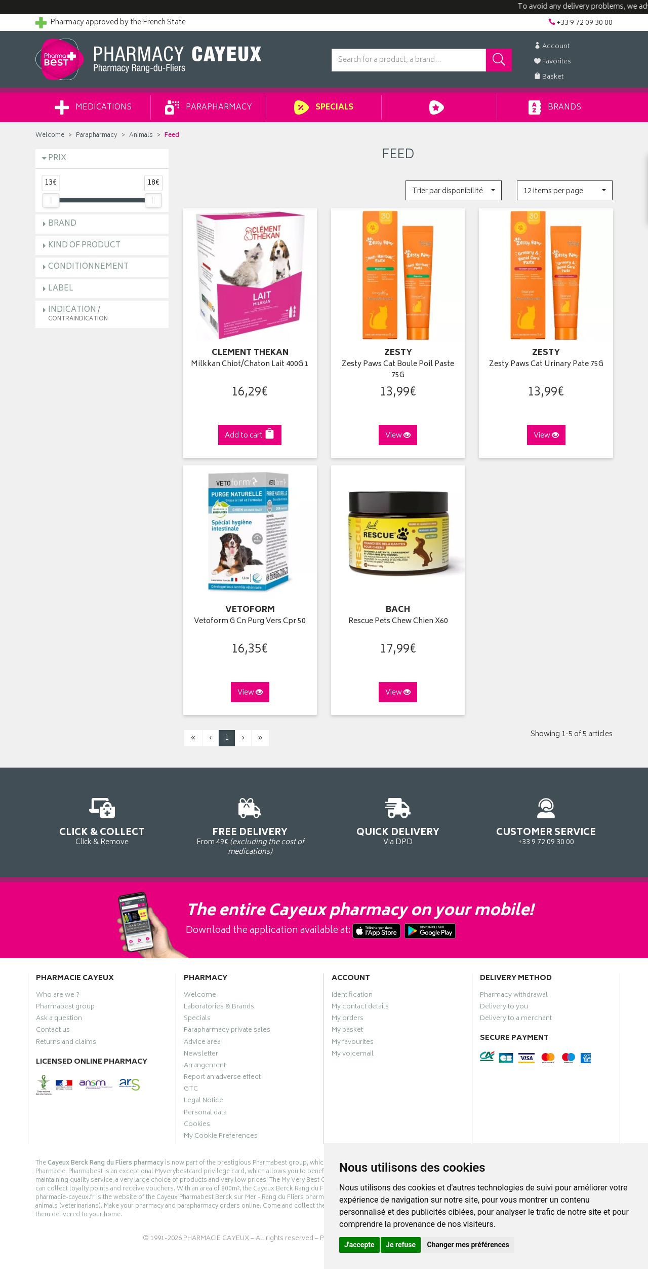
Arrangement (205, 1067)
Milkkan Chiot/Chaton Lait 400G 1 (250, 365)
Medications (93, 107)
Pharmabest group (65, 1008)
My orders (347, 1019)
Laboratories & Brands (219, 1008)
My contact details (360, 1008)
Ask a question (59, 1019)
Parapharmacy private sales (227, 1031)
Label (60, 289)
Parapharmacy (208, 107)
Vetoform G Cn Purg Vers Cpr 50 (250, 622)
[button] (453, 190)
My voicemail (353, 1055)
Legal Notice (203, 1102)
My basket (347, 1031)
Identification (352, 996)
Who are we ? (57, 996)
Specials (323, 107)
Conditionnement (88, 267)
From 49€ (250, 825)
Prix (57, 158)
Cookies (197, 1125)
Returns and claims (66, 1043)
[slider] (50, 200)
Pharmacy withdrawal (514, 996)
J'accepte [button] (359, 1245)
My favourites (353, 1043)
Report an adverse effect (222, 1078)
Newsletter (201, 1055)
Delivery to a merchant (516, 1019)
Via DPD (398, 820)
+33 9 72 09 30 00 (546, 820)
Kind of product (84, 245)
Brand (62, 224)
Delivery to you (504, 1008)
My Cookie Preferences (221, 1137)
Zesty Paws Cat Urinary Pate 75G (546, 365)
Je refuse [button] (401, 1245)
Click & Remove (102, 820)
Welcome (49, 135)
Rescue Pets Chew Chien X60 (398, 622)
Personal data (205, 1114)
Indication (78, 313)
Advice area (202, 1043)
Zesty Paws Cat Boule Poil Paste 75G (398, 370)
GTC (191, 1090)
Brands (555, 107)
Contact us (53, 1031)
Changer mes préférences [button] (468, 1245)
